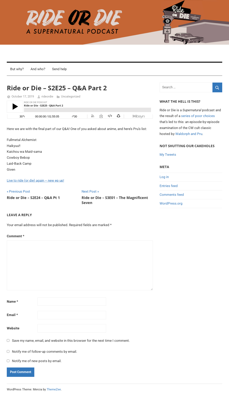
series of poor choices (198, 116)
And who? (38, 69)
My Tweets (168, 155)
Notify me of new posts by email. (36, 361)
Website (13, 328)
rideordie (47, 96)
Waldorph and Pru (188, 134)
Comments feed (172, 195)
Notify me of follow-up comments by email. (44, 352)
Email (12, 315)
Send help (59, 69)
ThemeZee (54, 389)
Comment (15, 236)
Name (12, 301)
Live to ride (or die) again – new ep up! (35, 180)
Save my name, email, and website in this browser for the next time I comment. (71, 341)
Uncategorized (70, 96)
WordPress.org (171, 203)
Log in (164, 177)
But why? (17, 69)
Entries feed (169, 186)
